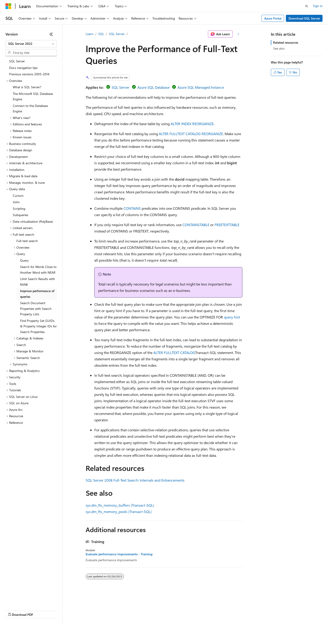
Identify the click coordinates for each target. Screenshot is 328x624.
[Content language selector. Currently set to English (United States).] (26, 599)
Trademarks (189, 610)
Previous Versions (41, 610)
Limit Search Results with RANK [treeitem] (37, 282)
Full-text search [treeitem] (27, 241)
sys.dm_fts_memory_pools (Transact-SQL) (119, 511)
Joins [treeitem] (16, 202)
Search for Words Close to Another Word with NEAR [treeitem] (38, 270)
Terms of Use (166, 610)
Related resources (285, 42)
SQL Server (117, 34)
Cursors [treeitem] (18, 195)
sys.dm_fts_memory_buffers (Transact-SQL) (120, 505)
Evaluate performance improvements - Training (119, 554)
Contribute (81, 610)
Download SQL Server (304, 18)
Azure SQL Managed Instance (200, 87)
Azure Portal (273, 18)
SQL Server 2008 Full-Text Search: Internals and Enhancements (135, 480)
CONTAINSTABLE (195, 224)
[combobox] (31, 43)
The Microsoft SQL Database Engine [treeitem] (33, 96)
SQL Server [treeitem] (17, 61)
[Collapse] (51, 34)
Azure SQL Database (153, 87)
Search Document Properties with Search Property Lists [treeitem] (35, 308)
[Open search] (306, 6)
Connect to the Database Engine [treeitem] (30, 109)
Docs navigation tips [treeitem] (23, 68)
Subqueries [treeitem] (20, 215)
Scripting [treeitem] (19, 208)
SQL (101, 34)
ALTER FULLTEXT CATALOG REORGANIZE (191, 133)
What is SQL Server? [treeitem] (27, 87)
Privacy (100, 610)
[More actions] (238, 34)
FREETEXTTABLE (227, 224)
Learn (89, 34)
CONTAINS (132, 208)
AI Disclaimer (14, 610)
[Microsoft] (8, 6)
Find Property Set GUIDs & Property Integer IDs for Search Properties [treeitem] (38, 326)
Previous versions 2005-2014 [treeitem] (29, 74)
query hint (232, 317)
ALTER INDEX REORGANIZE (192, 123)
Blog (62, 610)
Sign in (318, 6)
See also (278, 48)
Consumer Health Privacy (131, 610)
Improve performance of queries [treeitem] (37, 294)
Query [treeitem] (24, 260)
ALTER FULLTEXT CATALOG (174, 352)
